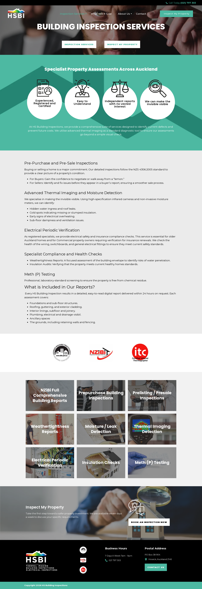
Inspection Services (73, 13)
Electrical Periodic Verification (50, 462)
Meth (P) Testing (152, 462)
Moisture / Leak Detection (101, 429)
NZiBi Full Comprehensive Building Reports (50, 395)
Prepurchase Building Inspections (101, 395)
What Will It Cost (101, 13)
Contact (141, 13)
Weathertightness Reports (50, 429)
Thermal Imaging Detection (152, 429)
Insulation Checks (101, 462)
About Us (124, 13)
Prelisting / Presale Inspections (152, 395)
